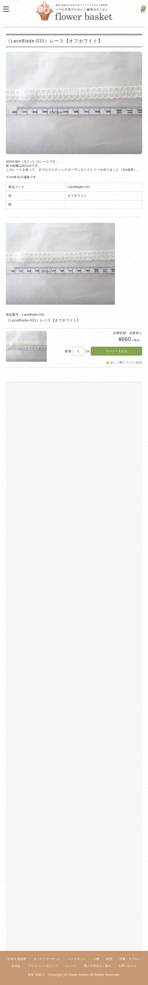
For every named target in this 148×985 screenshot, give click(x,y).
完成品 (16, 965)
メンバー (71, 965)
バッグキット (77, 959)
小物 (96, 959)
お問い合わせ (127, 965)
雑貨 (109, 959)
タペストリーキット (47, 959)
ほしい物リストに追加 (126, 362)
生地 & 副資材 (16, 959)
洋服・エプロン (130, 959)
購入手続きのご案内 (97, 965)
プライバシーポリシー (43, 965)
